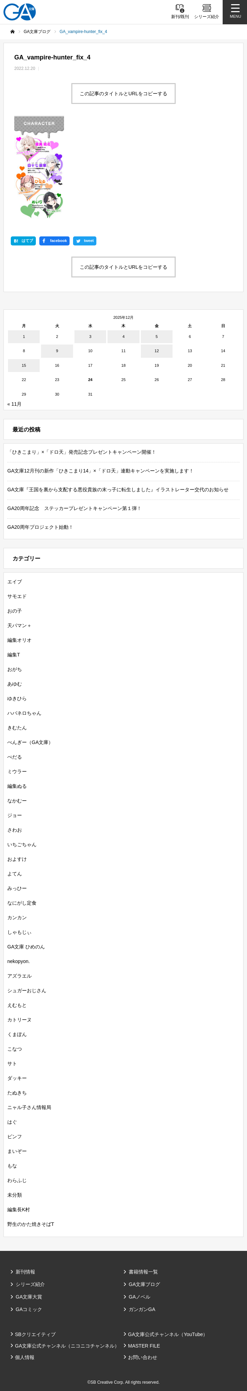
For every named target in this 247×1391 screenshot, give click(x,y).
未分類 (14, 1195)
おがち (14, 669)
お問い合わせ (142, 1357)
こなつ (14, 1049)
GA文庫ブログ (144, 1284)
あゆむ (14, 684)
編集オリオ (19, 640)
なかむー (17, 800)
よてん (14, 873)
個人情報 (24, 1357)
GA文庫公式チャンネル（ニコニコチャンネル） (67, 1346)
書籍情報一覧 (143, 1272)
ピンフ (14, 1136)
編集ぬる (17, 786)
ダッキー (17, 1078)
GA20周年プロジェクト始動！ (40, 527)
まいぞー (17, 1151)
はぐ (12, 1122)
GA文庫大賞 (29, 1297)
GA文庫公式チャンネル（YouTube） (168, 1334)
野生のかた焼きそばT (30, 1224)
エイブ (14, 581)
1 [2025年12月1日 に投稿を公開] (24, 336)
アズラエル (19, 976)
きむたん (17, 727)
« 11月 (14, 404)
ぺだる (14, 757)
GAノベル (139, 1297)
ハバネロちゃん (24, 713)
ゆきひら (17, 698)
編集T (13, 654)
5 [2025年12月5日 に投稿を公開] (157, 336)
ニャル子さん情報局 (29, 1107)
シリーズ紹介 (30, 1284)
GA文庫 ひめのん (26, 946)
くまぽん (17, 1034)
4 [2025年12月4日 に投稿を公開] (123, 336)
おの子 (14, 611)
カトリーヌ (19, 1019)
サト (12, 1063)
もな (12, 1165)
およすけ (17, 859)
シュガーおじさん (26, 990)
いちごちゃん (22, 844)
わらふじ (17, 1180)
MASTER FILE (144, 1346)
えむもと (17, 1005)
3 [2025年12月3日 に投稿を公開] (90, 336)
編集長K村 (18, 1209)
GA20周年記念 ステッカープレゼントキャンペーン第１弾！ (74, 508)
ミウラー (17, 771)
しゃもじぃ (19, 932)
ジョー (14, 815)
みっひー (17, 888)
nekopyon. (18, 961)
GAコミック (29, 1309)
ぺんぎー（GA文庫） (30, 742)
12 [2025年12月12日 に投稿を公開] (156, 351)
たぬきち (17, 1092)
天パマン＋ (19, 625)
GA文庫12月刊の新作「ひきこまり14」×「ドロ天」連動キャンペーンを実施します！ (100, 471)
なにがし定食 (22, 903)
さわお (14, 830)
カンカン (17, 917)
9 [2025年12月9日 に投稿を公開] (57, 351)
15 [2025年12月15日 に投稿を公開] (24, 365)
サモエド (17, 596)
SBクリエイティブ (35, 1334)
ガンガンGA (142, 1309)
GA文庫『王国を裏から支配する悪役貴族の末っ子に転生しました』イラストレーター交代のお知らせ (118, 489)
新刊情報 (25, 1272)
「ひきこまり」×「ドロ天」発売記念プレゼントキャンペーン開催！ (81, 452)
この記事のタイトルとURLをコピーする (123, 93)
